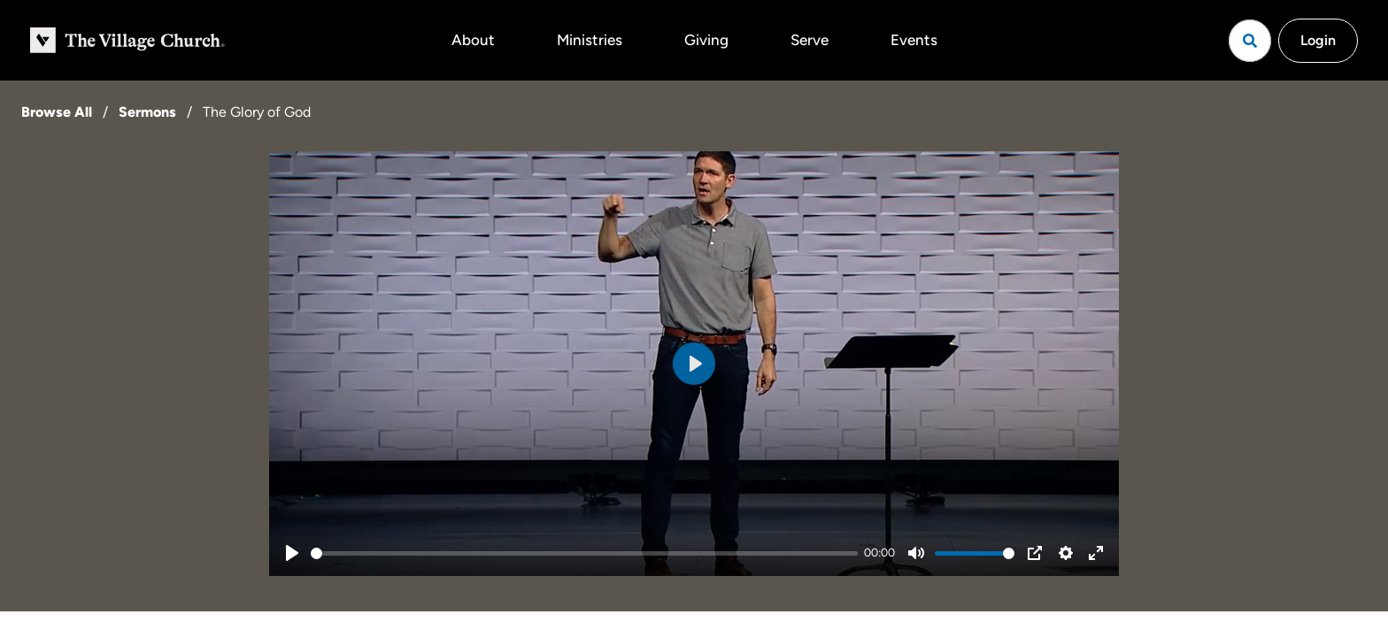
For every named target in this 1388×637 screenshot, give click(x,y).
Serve (809, 40)
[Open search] (1250, 40)
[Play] (292, 553)
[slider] (584, 553)
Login (1318, 40)
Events (914, 40)
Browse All (56, 112)
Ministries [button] (589, 40)
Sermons (147, 112)
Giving (706, 40)
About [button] (473, 40)
